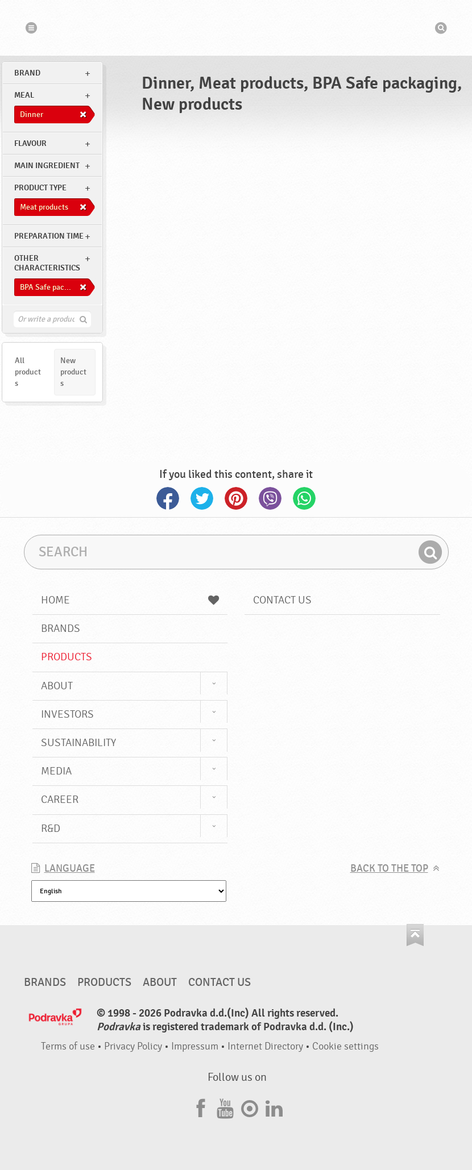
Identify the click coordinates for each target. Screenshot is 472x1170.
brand (27, 73)
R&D (50, 828)
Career (59, 799)
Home (130, 600)
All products (28, 372)
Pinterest (236, 498)
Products (66, 657)
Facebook (167, 498)
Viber (270, 498)
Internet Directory (265, 1046)
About (57, 686)
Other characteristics (47, 263)
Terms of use (68, 1046)
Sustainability (78, 742)
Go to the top (415, 935)
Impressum (194, 1046)
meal (24, 95)
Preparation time (49, 236)
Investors (67, 714)
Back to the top (389, 869)
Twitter (202, 498)
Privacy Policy (133, 1046)
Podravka (236, 28)
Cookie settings (345, 1046)
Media (56, 771)
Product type (40, 188)
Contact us (282, 600)
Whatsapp (304, 498)
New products (73, 372)
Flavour (30, 143)
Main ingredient (47, 165)
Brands (60, 628)
